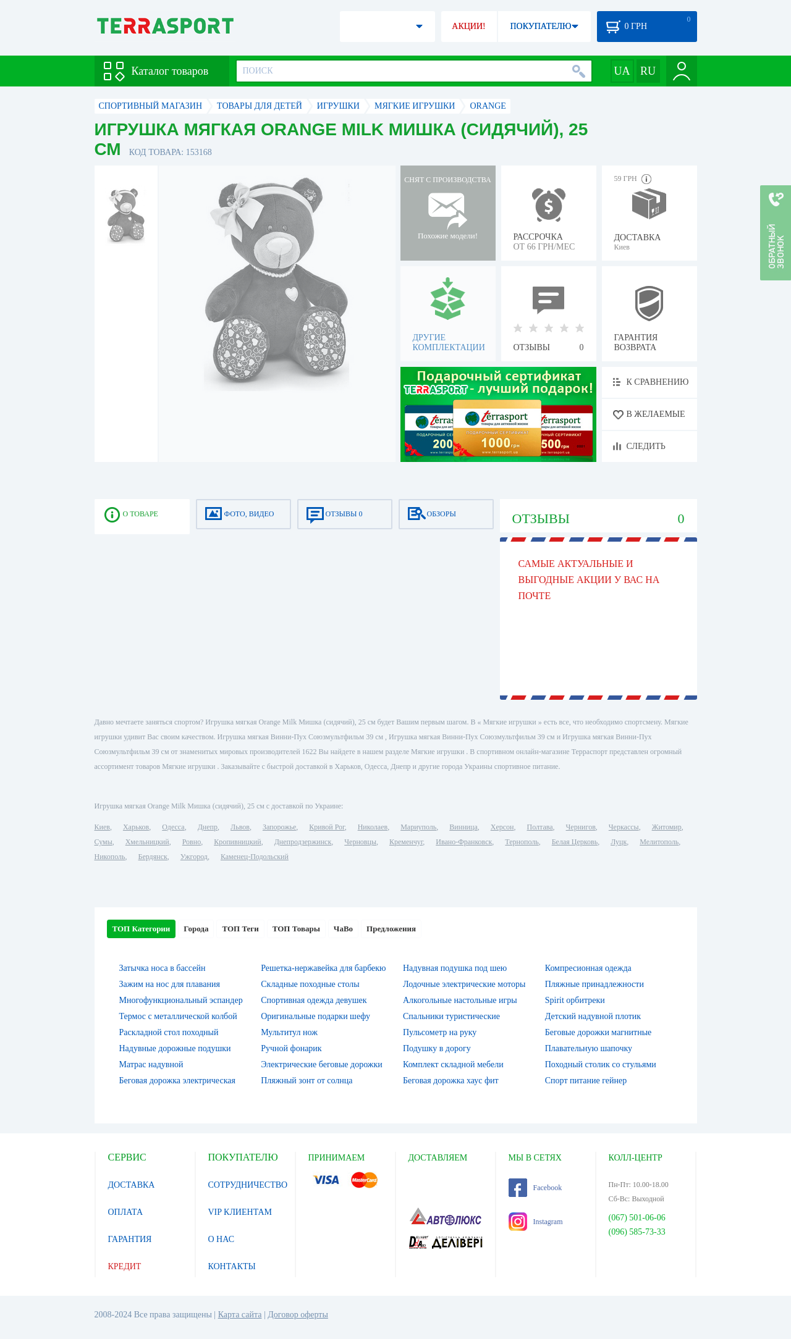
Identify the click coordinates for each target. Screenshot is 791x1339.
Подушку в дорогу (437, 1048)
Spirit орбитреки (575, 1000)
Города (196, 928)
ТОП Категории (141, 928)
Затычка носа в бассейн (162, 968)
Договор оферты (298, 1314)
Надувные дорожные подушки (175, 1048)
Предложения (391, 928)
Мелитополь (659, 841)
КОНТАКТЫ (232, 1266)
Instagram (536, 1221)
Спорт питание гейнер (586, 1080)
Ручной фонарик (291, 1048)
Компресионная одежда (588, 968)
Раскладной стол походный (169, 1032)
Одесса (173, 827)
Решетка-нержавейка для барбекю (323, 968)
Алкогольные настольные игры (460, 1000)
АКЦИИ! (468, 26)
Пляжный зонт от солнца (306, 1080)
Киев (102, 827)
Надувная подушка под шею (455, 968)
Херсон (502, 827)
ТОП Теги (240, 928)
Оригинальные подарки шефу (315, 1016)
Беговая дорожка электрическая (177, 1080)
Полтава (540, 827)
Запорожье (279, 827)
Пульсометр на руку (439, 1032)
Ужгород (194, 856)
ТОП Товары (296, 928)
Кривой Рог (326, 827)
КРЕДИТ (125, 1266)
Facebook (535, 1187)
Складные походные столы (310, 984)
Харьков (136, 827)
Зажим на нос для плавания (169, 984)
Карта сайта (240, 1314)
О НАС (221, 1239)
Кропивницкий (237, 841)
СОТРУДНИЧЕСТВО (248, 1185)
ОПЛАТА (125, 1212)
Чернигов (581, 827)
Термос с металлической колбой (178, 1016)
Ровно (191, 841)
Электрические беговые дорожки (322, 1064)
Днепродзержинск (303, 841)
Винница (463, 827)
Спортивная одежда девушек (313, 1000)
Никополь (110, 856)
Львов (240, 827)
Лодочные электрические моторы (464, 984)
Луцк (619, 841)
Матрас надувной (151, 1064)
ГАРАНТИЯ (130, 1239)
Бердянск (152, 856)
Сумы (103, 841)
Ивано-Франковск (464, 841)
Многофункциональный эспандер (181, 1000)
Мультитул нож (289, 1032)
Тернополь (521, 841)
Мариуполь (418, 827)
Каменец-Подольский (255, 856)
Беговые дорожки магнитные (598, 1032)
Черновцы (360, 841)
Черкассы (624, 827)
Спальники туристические (451, 1016)
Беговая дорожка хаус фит (451, 1080)
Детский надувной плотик (593, 1016)
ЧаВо (343, 928)
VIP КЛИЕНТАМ (240, 1212)
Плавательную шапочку (588, 1048)
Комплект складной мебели (453, 1064)
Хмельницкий (147, 841)
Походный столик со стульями (600, 1064)
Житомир (667, 827)
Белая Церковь (575, 841)
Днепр (208, 827)
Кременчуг (406, 841)
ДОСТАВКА (131, 1185)
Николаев (372, 827)
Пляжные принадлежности (594, 984)
